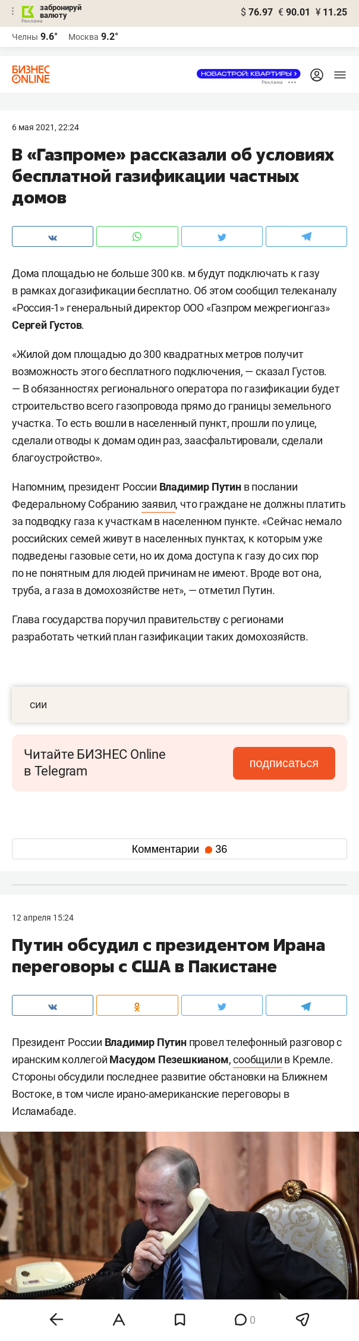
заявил (158, 504)
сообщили (257, 1059)
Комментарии (179, 849)
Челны (25, 37)
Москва (83, 37)
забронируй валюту (60, 11)
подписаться (285, 763)
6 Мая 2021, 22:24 (45, 127)
